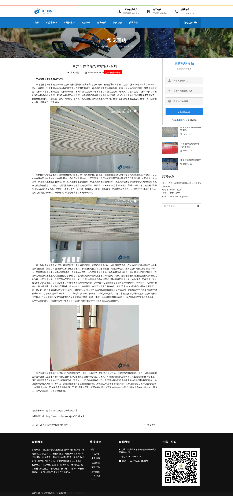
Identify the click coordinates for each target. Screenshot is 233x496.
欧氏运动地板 (117, 46)
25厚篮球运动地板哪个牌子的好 (55, 424)
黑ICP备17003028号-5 (75, 493)
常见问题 (129, 46)
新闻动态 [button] (117, 22)
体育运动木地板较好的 (190, 159)
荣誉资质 (95, 467)
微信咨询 (191, 24)
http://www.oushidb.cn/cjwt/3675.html (65, 416)
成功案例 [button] (86, 22)
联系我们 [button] (133, 22)
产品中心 (95, 453)
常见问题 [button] (69, 22)
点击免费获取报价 (113, 72)
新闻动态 (95, 471)
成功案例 (95, 462)
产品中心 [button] (51, 22)
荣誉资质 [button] (101, 22)
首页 (37, 22)
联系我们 (37, 442)
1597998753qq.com (138, 460)
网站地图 (94, 479)
